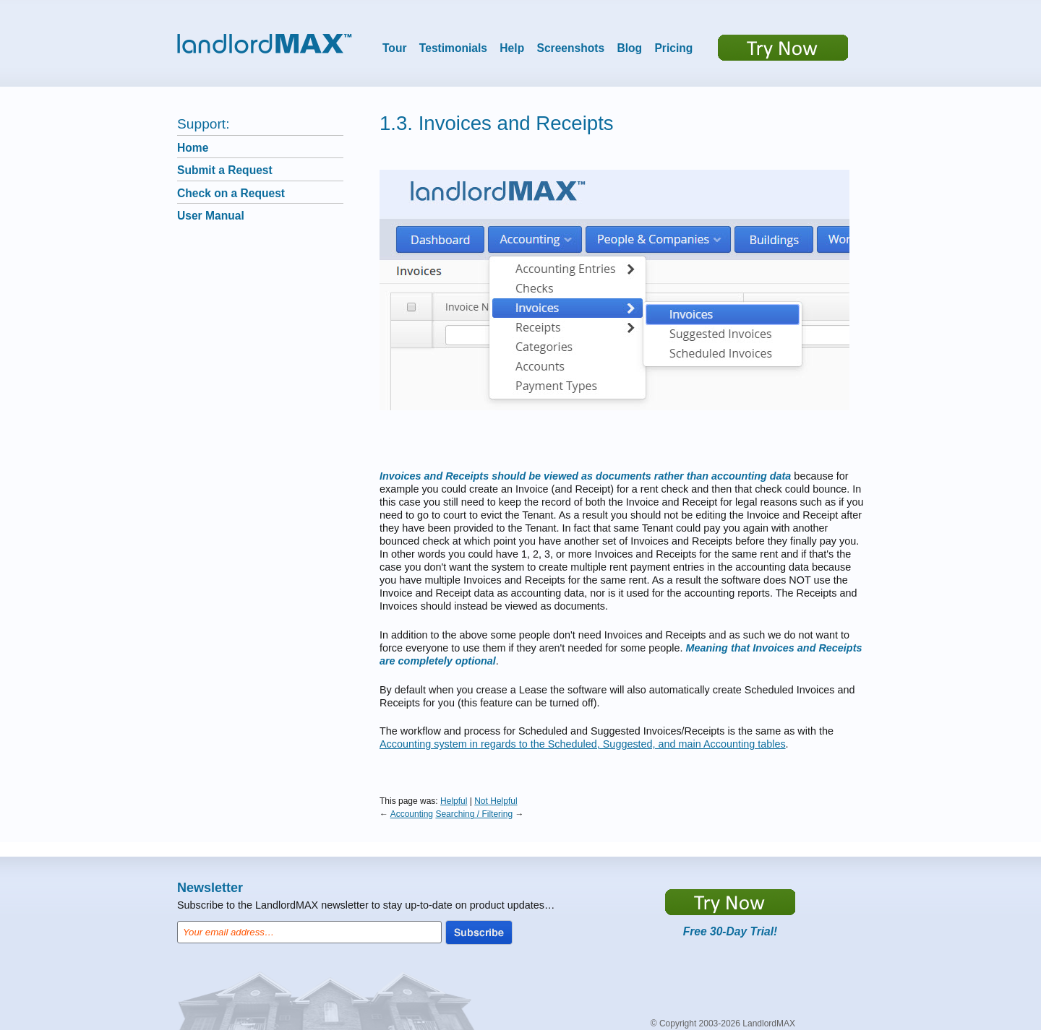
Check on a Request (231, 193)
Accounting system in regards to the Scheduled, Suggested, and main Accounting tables (583, 744)
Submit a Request (225, 170)
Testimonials (453, 48)
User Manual (210, 215)
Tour (394, 48)
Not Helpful (495, 801)
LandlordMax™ (264, 43)
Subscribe (479, 932)
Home (192, 148)
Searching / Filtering (474, 814)
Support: (203, 123)
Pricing (673, 48)
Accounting (411, 814)
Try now (783, 48)
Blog (629, 48)
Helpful (453, 801)
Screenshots (571, 48)
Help (512, 48)
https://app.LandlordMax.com (730, 902)
